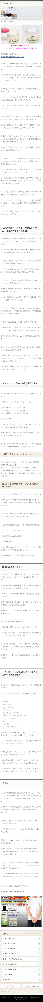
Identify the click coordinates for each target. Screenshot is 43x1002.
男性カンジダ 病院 (9, 943)
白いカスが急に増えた (10, 964)
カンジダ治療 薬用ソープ (11, 938)
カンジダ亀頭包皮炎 (9, 969)
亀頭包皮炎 (6, 979)
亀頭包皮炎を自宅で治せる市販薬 (12, 57)
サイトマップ (6, 991)
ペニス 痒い (3, 21)
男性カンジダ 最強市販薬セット (13, 959)
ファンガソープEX (7, 3)
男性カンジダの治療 (9, 954)
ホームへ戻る (10, 986)
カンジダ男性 (7, 974)
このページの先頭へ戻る (32, 986)
